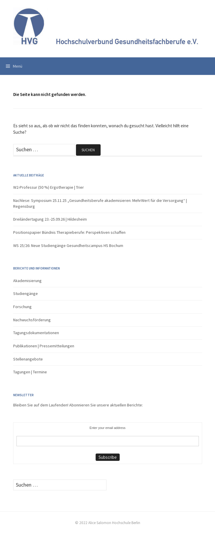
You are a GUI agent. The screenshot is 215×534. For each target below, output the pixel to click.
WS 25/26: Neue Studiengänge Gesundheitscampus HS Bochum (68, 245)
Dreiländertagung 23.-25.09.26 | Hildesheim (50, 219)
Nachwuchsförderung (32, 319)
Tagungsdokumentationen (36, 332)
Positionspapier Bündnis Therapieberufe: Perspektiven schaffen (69, 232)
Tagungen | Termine (30, 372)
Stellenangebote (28, 359)
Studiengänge (25, 293)
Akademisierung (27, 280)
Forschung (22, 306)
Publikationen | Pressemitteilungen (43, 345)
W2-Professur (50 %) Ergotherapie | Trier (48, 187)
